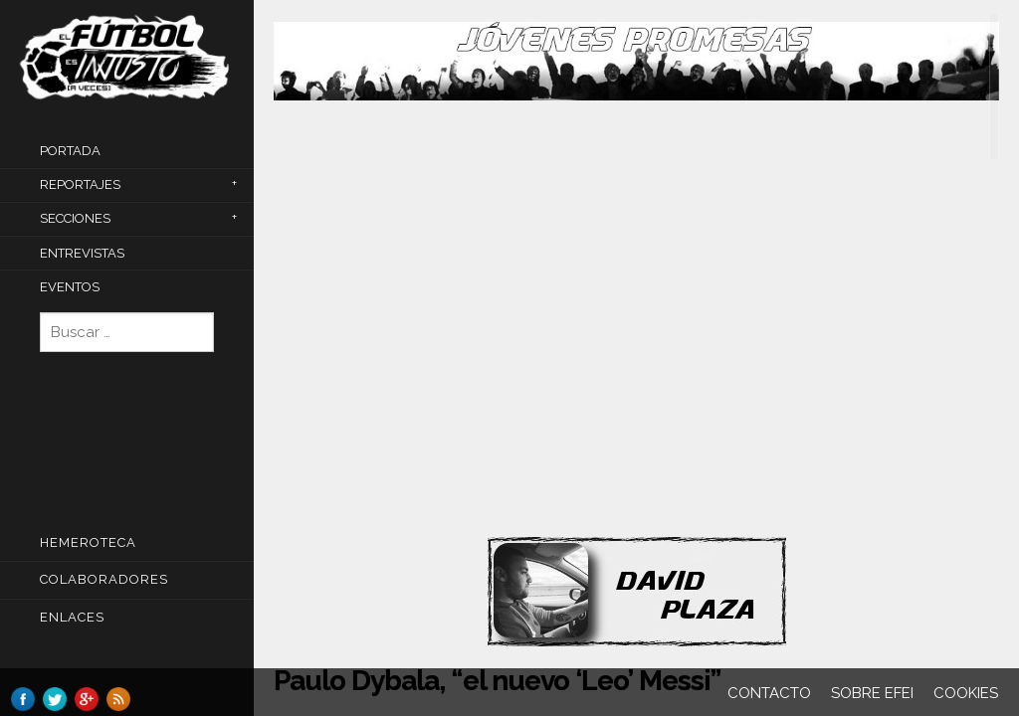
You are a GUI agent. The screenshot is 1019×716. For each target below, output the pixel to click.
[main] (636, 359)
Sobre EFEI (872, 693)
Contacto (769, 693)
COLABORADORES (104, 579)
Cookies (965, 693)
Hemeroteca (88, 542)
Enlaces (72, 617)
